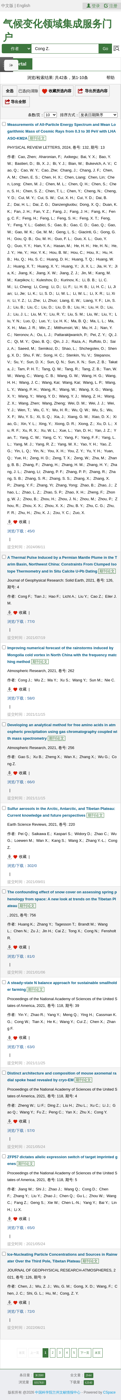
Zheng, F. (95, 492)
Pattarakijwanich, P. (71, 335)
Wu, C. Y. (41, 410)
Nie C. (110, 680)
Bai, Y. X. (88, 157)
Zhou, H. (48, 499)
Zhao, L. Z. (31, 492)
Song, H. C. (53, 355)
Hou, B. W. (59, 252)
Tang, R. (72, 369)
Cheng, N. (92, 191)
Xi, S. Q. (43, 416)
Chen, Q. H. (79, 184)
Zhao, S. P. (52, 492)
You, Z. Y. (75, 451)
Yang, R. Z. (45, 444)
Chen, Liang (75, 177)
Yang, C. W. (29, 437)
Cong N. (91, 931)
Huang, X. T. (23, 266)
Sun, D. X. (35, 362)
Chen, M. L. (55, 184)
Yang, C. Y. (52, 437)
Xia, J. (59, 416)
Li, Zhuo (50, 300)
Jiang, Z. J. (68, 273)
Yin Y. (22, 1014)
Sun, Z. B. (96, 362)
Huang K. (26, 924)
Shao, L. (69, 348)
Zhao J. (54, 1189)
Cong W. (22, 1021)
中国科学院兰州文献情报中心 (57, 1392)
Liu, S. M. (76, 314)
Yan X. (71, 1112)
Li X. (18, 1209)
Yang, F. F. (90, 437)
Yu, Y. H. (94, 451)
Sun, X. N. (76, 362)
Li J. (106, 1105)
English (23, 5)
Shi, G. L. (34, 1293)
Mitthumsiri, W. (66, 327)
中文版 (7, 5)
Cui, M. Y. (26, 198)
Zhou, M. (87, 499)
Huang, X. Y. (47, 266)
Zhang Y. (44, 924)
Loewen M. (24, 840)
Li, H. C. (98, 287)
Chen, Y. (74, 191)
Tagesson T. (65, 924)
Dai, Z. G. (41, 204)
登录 (94, 6)
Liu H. (68, 1105)
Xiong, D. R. (65, 423)
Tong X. (74, 931)
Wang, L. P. (92, 382)
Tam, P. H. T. (28, 369)
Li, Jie (19, 293)
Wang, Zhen (28, 403)
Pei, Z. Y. (98, 335)
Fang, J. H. (79, 211)
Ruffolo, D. (98, 341)
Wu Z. (39, 680)
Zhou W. (96, 1196)
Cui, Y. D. (85, 198)
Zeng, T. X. (61, 458)
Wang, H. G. (92, 375)
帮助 (110, 77)
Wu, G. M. (62, 1286)
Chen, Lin (96, 177)
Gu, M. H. (43, 239)
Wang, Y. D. (46, 396)
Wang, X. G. (89, 389)
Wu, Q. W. (80, 410)
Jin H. (47, 931)
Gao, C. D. (79, 225)
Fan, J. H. (22, 211)
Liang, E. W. (70, 300)
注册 (111, 6)
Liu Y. (82, 596)
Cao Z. (96, 596)
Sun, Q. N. (56, 362)
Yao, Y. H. (88, 444)
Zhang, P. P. (76, 471)
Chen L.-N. (71, 1202)
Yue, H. (20, 458)
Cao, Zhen (27, 157)
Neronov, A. (24, 335)
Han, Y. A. (42, 246)
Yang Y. (53, 1014)
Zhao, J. (104, 485)
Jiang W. (25, 1189)
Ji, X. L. (87, 266)
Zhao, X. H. (75, 492)
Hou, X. (93, 252)
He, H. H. (82, 246)
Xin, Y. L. (28, 423)
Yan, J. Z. (103, 430)
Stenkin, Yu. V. (78, 355)
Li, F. (67, 287)
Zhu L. (81, 1105)
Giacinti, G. (87, 232)
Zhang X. (87, 757)
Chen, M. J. (32, 184)
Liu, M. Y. (38, 314)
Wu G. (103, 757)
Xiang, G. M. (78, 416)
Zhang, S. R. (35, 478)
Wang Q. (71, 1189)
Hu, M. (51, 1293)
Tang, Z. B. (91, 369)
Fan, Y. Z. (42, 211)
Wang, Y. (25, 396)
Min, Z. (45, 327)
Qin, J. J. (61, 341)
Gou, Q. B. (23, 239)
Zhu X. (85, 1112)
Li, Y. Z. (19, 300)
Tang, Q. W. (52, 369)
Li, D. (55, 287)
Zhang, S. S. (60, 478)
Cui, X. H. (66, 198)
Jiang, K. (25, 273)
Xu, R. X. (30, 430)
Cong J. (24, 680)
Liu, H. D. (96, 307)
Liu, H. (79, 307)
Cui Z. (82, 1021)
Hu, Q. (19, 259)
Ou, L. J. (44, 335)
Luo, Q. (29, 321)
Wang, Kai (50, 382)
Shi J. (40, 1189)
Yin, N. (39, 451)
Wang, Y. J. (68, 396)
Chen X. (97, 1021)
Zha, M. (98, 458)
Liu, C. (32, 307)
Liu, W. (93, 314)
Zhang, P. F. (53, 471)
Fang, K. (99, 211)
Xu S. (64, 680)
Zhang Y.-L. (95, 840)
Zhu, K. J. (42, 512)
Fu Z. (41, 1112)
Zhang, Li (32, 471)
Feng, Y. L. (22, 225)
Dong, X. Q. (90, 204)
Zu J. (35, 931)
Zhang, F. (30, 464)
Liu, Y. (107, 314)
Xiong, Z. (85, 423)
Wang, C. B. (44, 375)
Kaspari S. (62, 834)
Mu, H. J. (89, 327)
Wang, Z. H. (91, 396)
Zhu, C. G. (95, 505)
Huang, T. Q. (82, 259)
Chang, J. (68, 170)
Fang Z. (20, 1202)
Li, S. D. (46, 293)
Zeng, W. (81, 458)
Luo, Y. (44, 321)
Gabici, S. (43, 225)
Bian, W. (76, 163)
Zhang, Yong (66, 485)
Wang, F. (104, 1286)
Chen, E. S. (28, 177)
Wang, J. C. (28, 382)
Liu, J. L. (20, 314)
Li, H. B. (81, 287)
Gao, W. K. (24, 232)
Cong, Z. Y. (69, 1293)
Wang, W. (67, 389)
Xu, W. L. (48, 430)
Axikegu (70, 157)
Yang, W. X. (67, 444)
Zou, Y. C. (61, 512)
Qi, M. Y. (21, 341)
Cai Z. (60, 931)
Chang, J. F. (90, 170)
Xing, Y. (45, 423)
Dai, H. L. (21, 204)
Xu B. (37, 757)
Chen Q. (66, 1196)
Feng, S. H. (66, 218)
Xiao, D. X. (101, 416)
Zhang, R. (97, 471)
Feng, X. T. (89, 218)
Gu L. (81, 1196)
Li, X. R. (96, 293)
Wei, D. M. (76, 403)
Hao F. (54, 596)
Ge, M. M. (44, 232)
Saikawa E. (41, 834)
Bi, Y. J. (59, 163)
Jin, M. (86, 273)
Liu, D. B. (63, 307)
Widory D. (83, 834)
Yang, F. (71, 437)
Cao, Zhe (49, 170)
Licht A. (69, 596)
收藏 (23, 522)
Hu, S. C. (36, 259)
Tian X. (38, 1021)
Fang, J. (59, 211)
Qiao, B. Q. (40, 341)
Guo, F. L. (63, 239)
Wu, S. (98, 410)
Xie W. (53, 1202)
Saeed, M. (26, 348)
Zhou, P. (105, 499)
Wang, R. (48, 389)
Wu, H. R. (60, 410)
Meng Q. (70, 1014)
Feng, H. (29, 218)
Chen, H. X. (52, 177)
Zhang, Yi (44, 485)
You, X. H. (56, 451)
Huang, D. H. (58, 259)
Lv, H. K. (61, 321)
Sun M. (95, 680)
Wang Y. (79, 680)
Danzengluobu (64, 204)
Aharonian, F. (50, 157)
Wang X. (75, 840)
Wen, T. (23, 410)
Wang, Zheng (53, 403)
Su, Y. (19, 362)
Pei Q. (23, 834)
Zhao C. (101, 834)
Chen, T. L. (54, 191)
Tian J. (39, 596)
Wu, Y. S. (26, 416)
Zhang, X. (82, 478)
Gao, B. (60, 225)
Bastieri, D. (24, 163)
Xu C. (94, 1105)
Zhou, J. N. (67, 499)
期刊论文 (37, 138)
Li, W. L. (63, 293)
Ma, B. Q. (79, 321)
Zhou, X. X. (32, 505)
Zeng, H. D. (39, 458)
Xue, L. (65, 430)
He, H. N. (100, 246)
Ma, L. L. (97, 321)
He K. (52, 1021)
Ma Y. (52, 680)
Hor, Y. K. (38, 252)
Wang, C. (23, 375)
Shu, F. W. (31, 355)
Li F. (40, 1105)
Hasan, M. (62, 246)
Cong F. (24, 596)
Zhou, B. (30, 499)
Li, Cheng (23, 287)
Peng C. (55, 1112)
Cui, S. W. (46, 198)
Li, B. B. (89, 280)
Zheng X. (53, 757)
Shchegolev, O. (92, 348)
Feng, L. (47, 218)
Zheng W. (26, 1105)
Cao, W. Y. (29, 170)
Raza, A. (79, 341)
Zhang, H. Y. (97, 464)
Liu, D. (46, 307)
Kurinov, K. (70, 280)
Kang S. (58, 840)
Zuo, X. (79, 512)
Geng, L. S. (66, 232)
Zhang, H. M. (72, 464)
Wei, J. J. (96, 403)
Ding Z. (54, 1105)
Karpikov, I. (24, 280)
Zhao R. (37, 1014)
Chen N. (21, 931)
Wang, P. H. (28, 389)
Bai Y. (103, 1202)
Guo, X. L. (83, 239)
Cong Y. (100, 1112)
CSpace (109, 1392)
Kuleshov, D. (47, 280)
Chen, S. (99, 184)
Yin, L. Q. (22, 451)
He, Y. (22, 252)
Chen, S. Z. (32, 191)
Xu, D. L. (104, 423)
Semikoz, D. (48, 348)
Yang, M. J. (22, 444)
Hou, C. (77, 252)
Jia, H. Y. (104, 266)
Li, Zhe (34, 300)
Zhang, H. (50, 464)
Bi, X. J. (43, 163)
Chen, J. (25, 1286)
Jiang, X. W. (46, 273)
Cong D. (89, 1189)
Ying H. (87, 1014)
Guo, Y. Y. (23, 246)
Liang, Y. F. (92, 300)
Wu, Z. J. (42, 1286)
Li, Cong (41, 287)
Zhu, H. (24, 512)
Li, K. (32, 293)
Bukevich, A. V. (98, 163)
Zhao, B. (87, 485)
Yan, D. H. (83, 430)
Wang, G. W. (67, 375)
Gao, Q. (98, 225)
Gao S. (24, 757)
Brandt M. (86, 924)
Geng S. (37, 1202)
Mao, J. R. (27, 327)
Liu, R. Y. (57, 314)
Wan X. (70, 757)
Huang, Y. (70, 266)
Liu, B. (18, 307)
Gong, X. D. (84, 1286)
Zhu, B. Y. (75, 505)
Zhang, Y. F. (23, 485)
